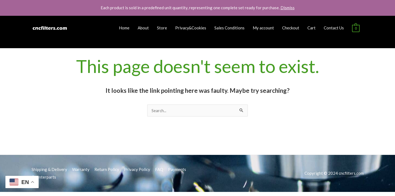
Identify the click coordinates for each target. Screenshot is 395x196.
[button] (383, 7)
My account (263, 27)
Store (162, 27)
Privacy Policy (137, 169)
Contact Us (334, 27)
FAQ (159, 169)
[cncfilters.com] (50, 27)
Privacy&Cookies (190, 27)
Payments (177, 169)
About (143, 27)
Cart (311, 27)
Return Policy (106, 169)
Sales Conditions (229, 27)
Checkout (290, 27)
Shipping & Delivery (49, 169)
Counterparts (44, 176)
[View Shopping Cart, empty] (355, 27)
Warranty (81, 169)
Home (124, 27)
